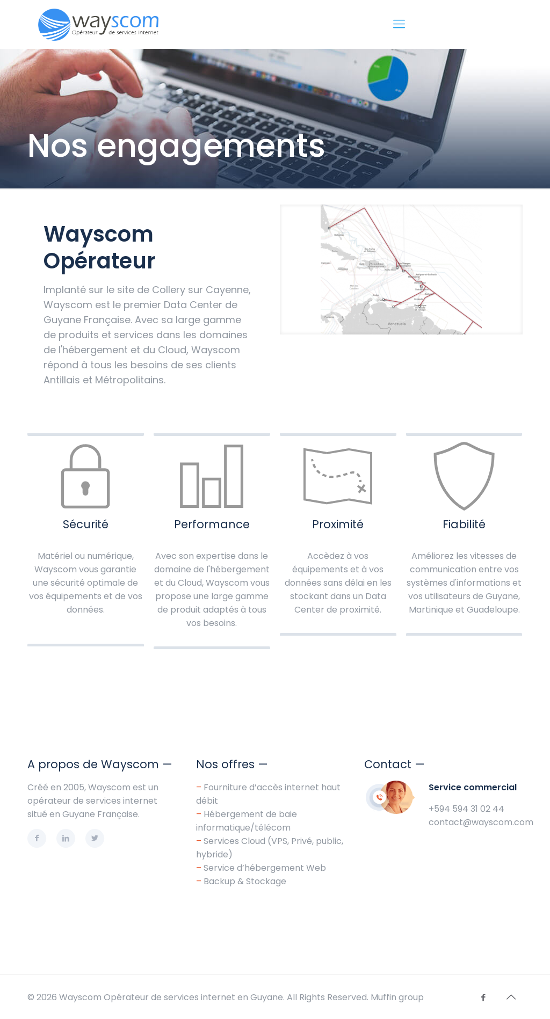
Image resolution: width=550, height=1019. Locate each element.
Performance (212, 524)
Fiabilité (464, 524)
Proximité (338, 524)
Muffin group (397, 997)
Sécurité (85, 524)
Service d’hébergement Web (265, 868)
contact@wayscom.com (481, 822)
